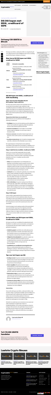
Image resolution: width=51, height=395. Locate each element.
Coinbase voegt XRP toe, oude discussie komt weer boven (18, 363)
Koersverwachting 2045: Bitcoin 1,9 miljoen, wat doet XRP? (43, 363)
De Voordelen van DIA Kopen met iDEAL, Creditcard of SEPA (43, 66)
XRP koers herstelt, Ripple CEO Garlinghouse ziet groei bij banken (32, 363)
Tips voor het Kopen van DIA (44, 67)
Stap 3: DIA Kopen (42, 64)
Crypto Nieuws (28, 378)
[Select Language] (40, 393)
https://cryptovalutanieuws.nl (16, 318)
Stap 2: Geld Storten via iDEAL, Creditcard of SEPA (42, 63)
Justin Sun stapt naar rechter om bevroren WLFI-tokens (6, 363)
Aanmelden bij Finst (17, 83)
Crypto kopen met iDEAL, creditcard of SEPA (9, 18)
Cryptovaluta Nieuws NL (17, 317)
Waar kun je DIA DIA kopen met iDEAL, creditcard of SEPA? (43, 55)
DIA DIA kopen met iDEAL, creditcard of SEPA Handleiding (43, 57)
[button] (42, 7)
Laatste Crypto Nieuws (14, 350)
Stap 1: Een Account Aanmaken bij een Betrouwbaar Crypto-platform (43, 60)
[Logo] (6, 373)
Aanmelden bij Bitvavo (18, 74)
